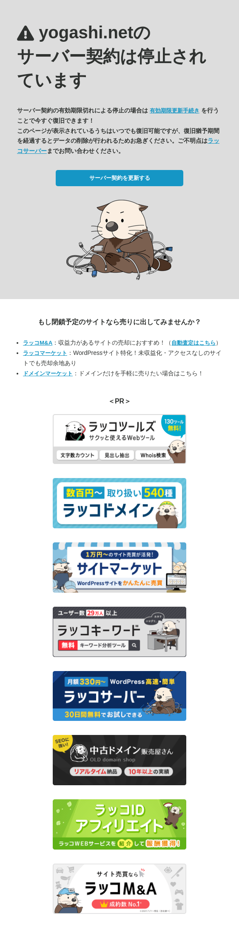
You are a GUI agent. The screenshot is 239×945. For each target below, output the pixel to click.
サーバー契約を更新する (119, 178)
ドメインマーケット (48, 373)
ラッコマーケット (45, 353)
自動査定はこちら (193, 343)
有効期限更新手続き (174, 110)
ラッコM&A (37, 343)
